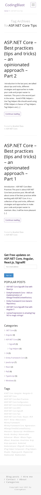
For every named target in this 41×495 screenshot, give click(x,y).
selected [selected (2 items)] (22, 443)
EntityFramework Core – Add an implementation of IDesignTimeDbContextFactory (19, 295)
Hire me (28, 476)
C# (7, 353)
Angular (9, 335)
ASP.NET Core (11, 129)
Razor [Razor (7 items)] (17, 437)
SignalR (12, 344)
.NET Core (10, 330)
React (8, 367)
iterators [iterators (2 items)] (8, 431)
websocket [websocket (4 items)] (9, 455)
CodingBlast (15, 4)
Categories (12, 482)
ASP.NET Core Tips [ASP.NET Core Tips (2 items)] (12, 414)
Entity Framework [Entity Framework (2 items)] (12, 422)
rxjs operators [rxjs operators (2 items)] (11, 443)
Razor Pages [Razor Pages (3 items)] (27, 437)
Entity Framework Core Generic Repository (19, 302)
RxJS (7, 371)
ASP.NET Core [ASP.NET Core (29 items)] (11, 396)
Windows (9, 380)
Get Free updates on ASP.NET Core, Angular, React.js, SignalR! (19, 258)
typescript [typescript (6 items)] (28, 452)
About (23, 479)
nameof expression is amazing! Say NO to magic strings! (20, 314)
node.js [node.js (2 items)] (15, 434)
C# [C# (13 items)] (32, 417)
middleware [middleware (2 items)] (29, 431)
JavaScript (10, 362)
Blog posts (12, 476)
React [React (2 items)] (7, 440)
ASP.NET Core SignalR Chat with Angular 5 (19, 308)
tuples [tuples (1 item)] (7, 452)
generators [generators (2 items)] (30, 425)
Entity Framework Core (15, 358)
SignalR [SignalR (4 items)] (21, 446)
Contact (11, 479)
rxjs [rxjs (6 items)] (32, 440)
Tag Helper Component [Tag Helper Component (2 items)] (14, 449)
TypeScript (10, 376)
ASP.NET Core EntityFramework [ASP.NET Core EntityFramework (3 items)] (18, 405)
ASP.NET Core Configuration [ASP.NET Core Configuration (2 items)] (16, 402)
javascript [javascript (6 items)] (19, 431)
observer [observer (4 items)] (9, 437)
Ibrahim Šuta (18, 126)
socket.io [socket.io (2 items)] (30, 446)
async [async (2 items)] (26, 417)
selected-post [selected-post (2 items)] (10, 446)
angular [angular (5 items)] (18, 393)
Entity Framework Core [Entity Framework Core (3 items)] (14, 425)
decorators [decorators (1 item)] (21, 420)
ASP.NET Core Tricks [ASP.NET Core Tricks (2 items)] (13, 417)
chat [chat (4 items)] (13, 420)
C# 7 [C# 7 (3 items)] (7, 420)
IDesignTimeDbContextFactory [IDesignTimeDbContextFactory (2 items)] (17, 428)
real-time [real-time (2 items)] (25, 440)
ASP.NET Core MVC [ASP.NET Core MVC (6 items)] (13, 408)
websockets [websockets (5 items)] (21, 455)
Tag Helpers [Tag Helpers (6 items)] (31, 449)
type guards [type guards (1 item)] (17, 452)
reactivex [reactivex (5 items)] (15, 440)
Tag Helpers (14, 348)
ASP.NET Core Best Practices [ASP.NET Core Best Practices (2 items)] (17, 399)
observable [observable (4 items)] (24, 434)
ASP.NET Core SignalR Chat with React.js (19, 288)
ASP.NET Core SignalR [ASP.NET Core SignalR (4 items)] (14, 411)
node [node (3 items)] (7, 434)
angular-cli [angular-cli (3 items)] (28, 393)
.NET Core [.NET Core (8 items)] (9, 393)
